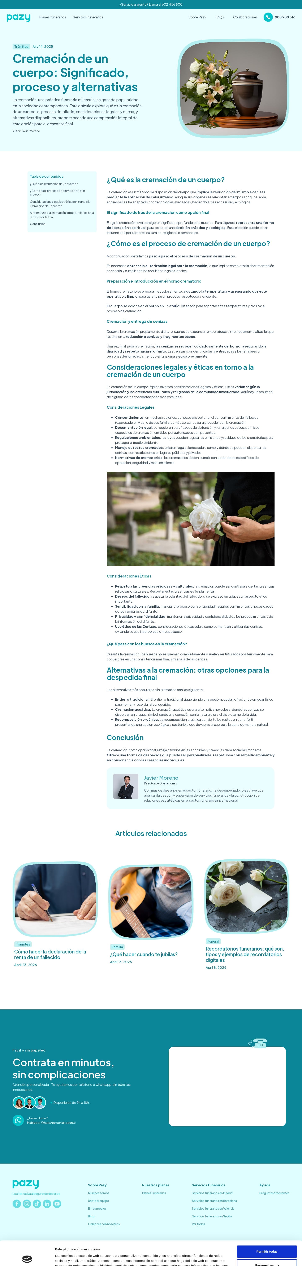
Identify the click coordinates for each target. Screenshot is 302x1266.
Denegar (267, 1254)
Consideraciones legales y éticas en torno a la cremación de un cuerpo (60, 204)
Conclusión (38, 224)
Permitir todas (267, 1227)
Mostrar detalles (67, 1258)
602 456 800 (172, 4)
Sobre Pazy (197, 17)
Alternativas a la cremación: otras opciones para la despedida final (62, 215)
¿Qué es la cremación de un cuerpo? (54, 184)
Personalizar (267, 1240)
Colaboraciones (245, 17)
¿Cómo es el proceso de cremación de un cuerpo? (57, 193)
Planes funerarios (52, 17)
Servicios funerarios (88, 17)
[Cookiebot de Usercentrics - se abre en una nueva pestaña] (27, 1258)
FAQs (219, 17)
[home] (19, 17)
